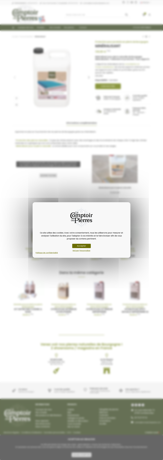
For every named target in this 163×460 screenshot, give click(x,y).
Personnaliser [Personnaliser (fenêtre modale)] (84, 250)
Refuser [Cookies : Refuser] (76, 250)
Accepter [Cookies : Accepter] (81, 246)
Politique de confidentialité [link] (47, 253)
